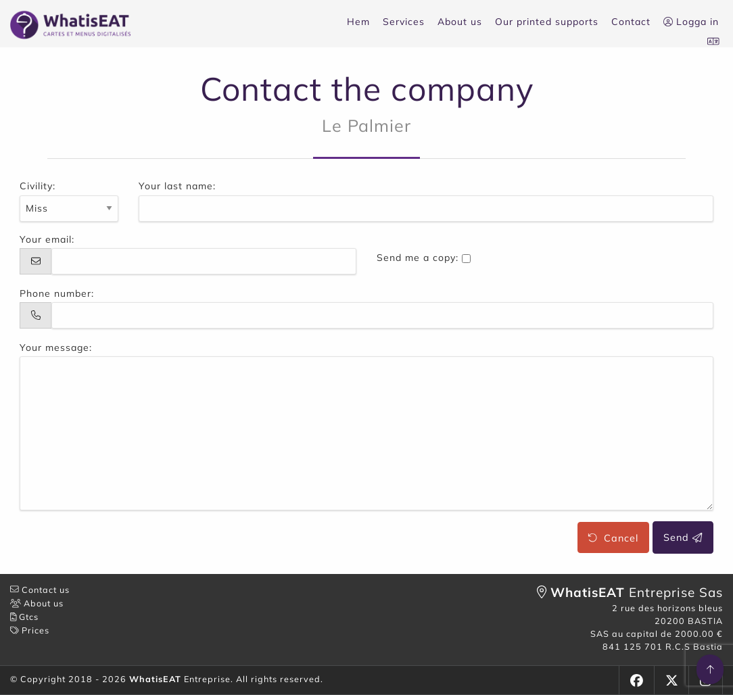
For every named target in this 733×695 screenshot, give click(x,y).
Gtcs (24, 616)
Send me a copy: (417, 257)
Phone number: (57, 293)
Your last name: (177, 186)
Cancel (613, 537)
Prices (29, 630)
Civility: (37, 186)
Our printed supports (546, 22)
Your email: (47, 239)
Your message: (56, 347)
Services (404, 22)
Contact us (40, 589)
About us (460, 22)
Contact (631, 22)
